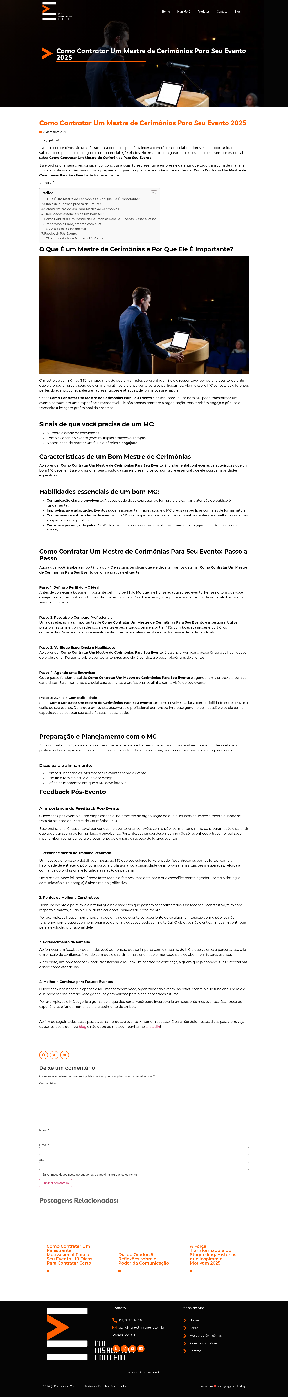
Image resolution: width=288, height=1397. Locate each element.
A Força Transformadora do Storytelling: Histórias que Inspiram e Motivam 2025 (213, 1255)
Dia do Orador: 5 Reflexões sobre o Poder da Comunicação (143, 1259)
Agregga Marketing (233, 1386)
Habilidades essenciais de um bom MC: (74, 214)
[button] (43, 1055)
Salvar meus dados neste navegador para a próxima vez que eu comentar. (90, 1174)
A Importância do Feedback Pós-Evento (77, 238)
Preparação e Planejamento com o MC (73, 224)
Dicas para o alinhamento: (68, 228)
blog (82, 1027)
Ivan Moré (183, 11)
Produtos (204, 11)
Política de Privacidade (144, 1372)
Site (41, 1159)
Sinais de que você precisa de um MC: (72, 204)
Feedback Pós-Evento (60, 233)
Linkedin (153, 1027)
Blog (238, 11)
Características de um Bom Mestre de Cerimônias (81, 209)
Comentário (48, 1083)
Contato (222, 11)
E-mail (44, 1145)
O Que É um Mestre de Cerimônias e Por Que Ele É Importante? (92, 199)
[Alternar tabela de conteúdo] (152, 193)
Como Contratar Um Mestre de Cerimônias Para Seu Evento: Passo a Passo (100, 219)
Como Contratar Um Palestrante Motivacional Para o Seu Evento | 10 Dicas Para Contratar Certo (69, 1255)
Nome (44, 1130)
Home (166, 11)
